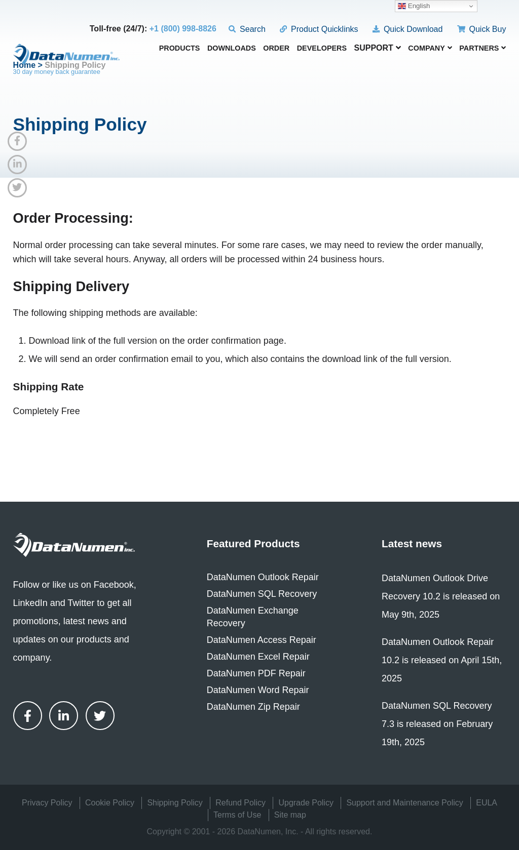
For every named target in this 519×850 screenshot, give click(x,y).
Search (247, 29)
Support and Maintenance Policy (404, 802)
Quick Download (407, 29)
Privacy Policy (47, 802)
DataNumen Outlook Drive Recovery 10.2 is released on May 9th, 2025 (441, 596)
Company (430, 48)
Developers (322, 48)
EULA (486, 802)
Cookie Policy (109, 802)
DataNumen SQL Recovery (262, 594)
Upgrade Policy (305, 802)
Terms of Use (237, 815)
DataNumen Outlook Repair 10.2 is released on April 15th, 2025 (442, 660)
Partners (482, 48)
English (414, 6)
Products (179, 48)
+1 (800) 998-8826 (183, 28)
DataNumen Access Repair (261, 640)
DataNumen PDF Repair (256, 673)
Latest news (412, 543)
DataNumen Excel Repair (258, 657)
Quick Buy (481, 29)
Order (276, 48)
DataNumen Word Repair (258, 690)
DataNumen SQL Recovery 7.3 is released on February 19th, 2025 (437, 724)
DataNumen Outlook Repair (263, 577)
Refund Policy (240, 802)
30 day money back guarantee (56, 71)
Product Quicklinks (319, 29)
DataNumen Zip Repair (253, 707)
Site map (290, 815)
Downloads (231, 48)
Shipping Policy (174, 802)
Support (377, 48)
